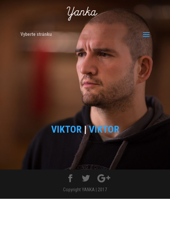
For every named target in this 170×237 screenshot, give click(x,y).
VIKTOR (66, 129)
